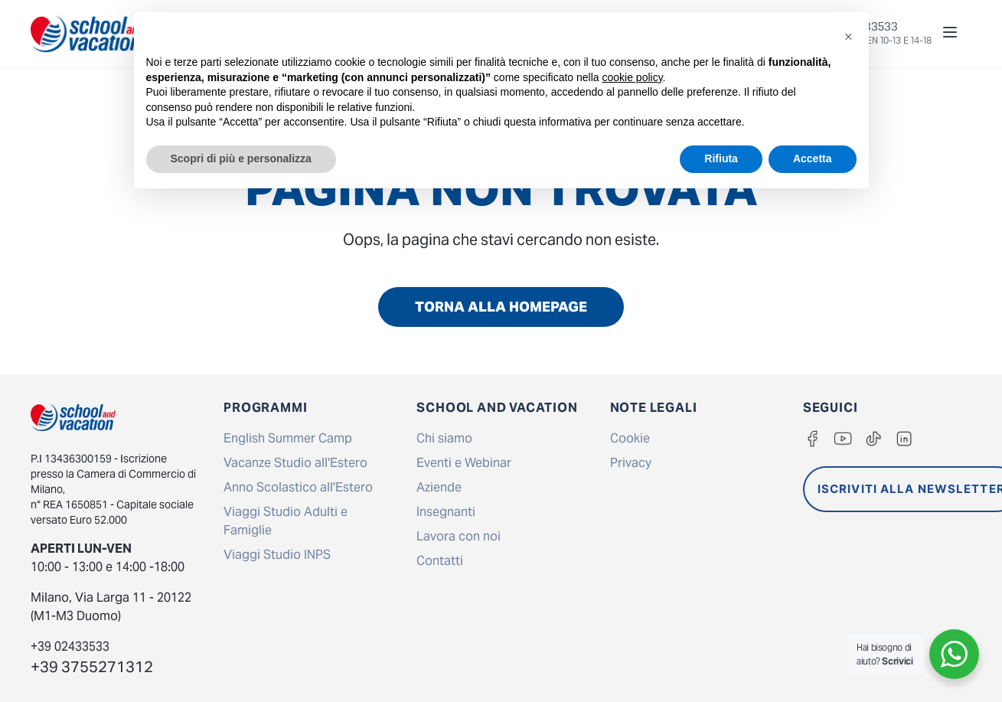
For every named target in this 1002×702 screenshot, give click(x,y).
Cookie (630, 438)
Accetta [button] (812, 158)
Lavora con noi (458, 536)
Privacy (630, 463)
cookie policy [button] (632, 77)
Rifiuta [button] (721, 158)
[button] (849, 36)
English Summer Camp (288, 438)
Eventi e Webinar (463, 463)
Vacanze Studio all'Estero (295, 463)
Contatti (439, 561)
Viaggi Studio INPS (277, 555)
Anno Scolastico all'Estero (298, 487)
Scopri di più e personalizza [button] (241, 158)
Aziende (439, 487)
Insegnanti (445, 512)
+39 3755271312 (92, 667)
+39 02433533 (70, 646)
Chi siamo (444, 438)
